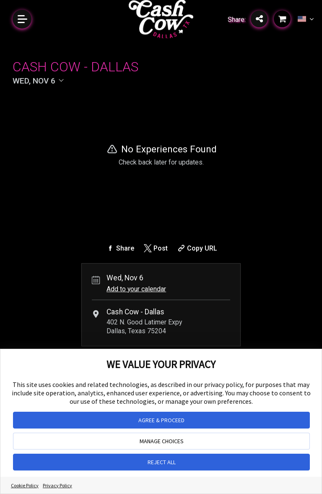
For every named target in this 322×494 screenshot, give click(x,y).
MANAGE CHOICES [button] (162, 441)
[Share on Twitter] (155, 248)
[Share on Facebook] (119, 248)
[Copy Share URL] (196, 248)
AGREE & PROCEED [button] (161, 420)
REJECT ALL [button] (162, 462)
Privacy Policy (57, 485)
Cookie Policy (25, 485)
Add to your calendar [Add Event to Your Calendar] (136, 289)
